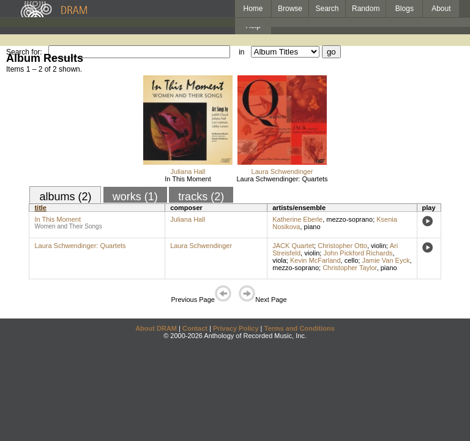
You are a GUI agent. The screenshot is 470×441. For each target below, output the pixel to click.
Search (327, 8)
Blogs (404, 8)
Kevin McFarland (315, 260)
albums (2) (65, 196)
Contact (194, 328)
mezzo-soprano (349, 219)
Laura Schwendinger (282, 171)
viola (279, 260)
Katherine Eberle (297, 219)
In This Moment (188, 179)
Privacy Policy (236, 328)
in (241, 52)
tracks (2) (201, 196)
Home (253, 8)
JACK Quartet (293, 245)
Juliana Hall (188, 171)
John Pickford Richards (357, 253)
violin (378, 245)
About (440, 8)
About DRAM (156, 328)
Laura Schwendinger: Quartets (281, 179)
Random (365, 8)
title (40, 207)
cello (352, 260)
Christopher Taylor (349, 267)
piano (312, 226)
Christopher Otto (342, 245)
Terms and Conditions (299, 328)
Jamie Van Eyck (385, 260)
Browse (290, 8)
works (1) (135, 196)
